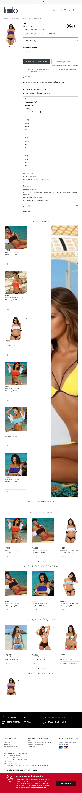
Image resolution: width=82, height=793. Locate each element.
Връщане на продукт (10, 746)
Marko (31, 174)
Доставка (7, 745)
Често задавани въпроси (12, 741)
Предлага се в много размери (68, 663)
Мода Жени (15, 18)
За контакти (31, 746)
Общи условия (33, 741)
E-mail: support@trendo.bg (12, 758)
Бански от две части (35, 18)
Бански (24, 18)
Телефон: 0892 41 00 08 (12, 756)
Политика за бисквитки (35, 745)
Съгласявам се (66, 783)
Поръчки (7, 743)
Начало (6, 18)
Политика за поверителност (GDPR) (39, 743)
